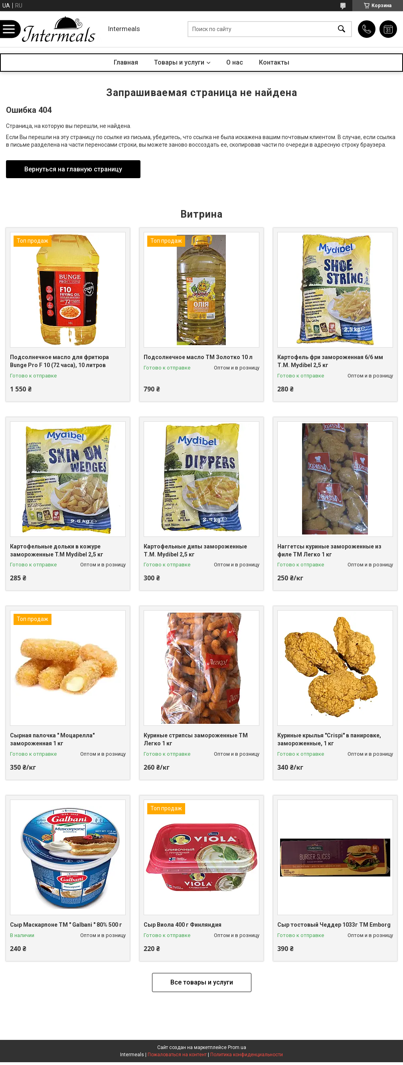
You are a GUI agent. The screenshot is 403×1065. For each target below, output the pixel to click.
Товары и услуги (179, 62)
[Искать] (341, 29)
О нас (234, 62)
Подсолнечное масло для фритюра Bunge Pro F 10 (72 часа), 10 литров (59, 361)
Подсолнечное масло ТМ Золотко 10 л (198, 357)
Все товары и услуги (201, 982)
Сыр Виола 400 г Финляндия (182, 925)
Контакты (274, 62)
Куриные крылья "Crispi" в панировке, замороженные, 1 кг (329, 739)
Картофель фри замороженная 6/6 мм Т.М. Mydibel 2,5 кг (330, 361)
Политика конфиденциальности (246, 1054)
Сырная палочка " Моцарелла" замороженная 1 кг (52, 739)
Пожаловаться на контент (177, 1054)
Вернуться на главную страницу (73, 169)
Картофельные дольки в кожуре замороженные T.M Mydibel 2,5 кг (56, 550)
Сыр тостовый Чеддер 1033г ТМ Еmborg (334, 925)
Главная (126, 62)
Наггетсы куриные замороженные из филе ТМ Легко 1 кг (329, 550)
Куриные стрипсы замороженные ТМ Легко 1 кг (196, 739)
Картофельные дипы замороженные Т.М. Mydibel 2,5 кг (195, 550)
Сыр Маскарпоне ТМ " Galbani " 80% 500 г (66, 925)
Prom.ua (237, 1047)
